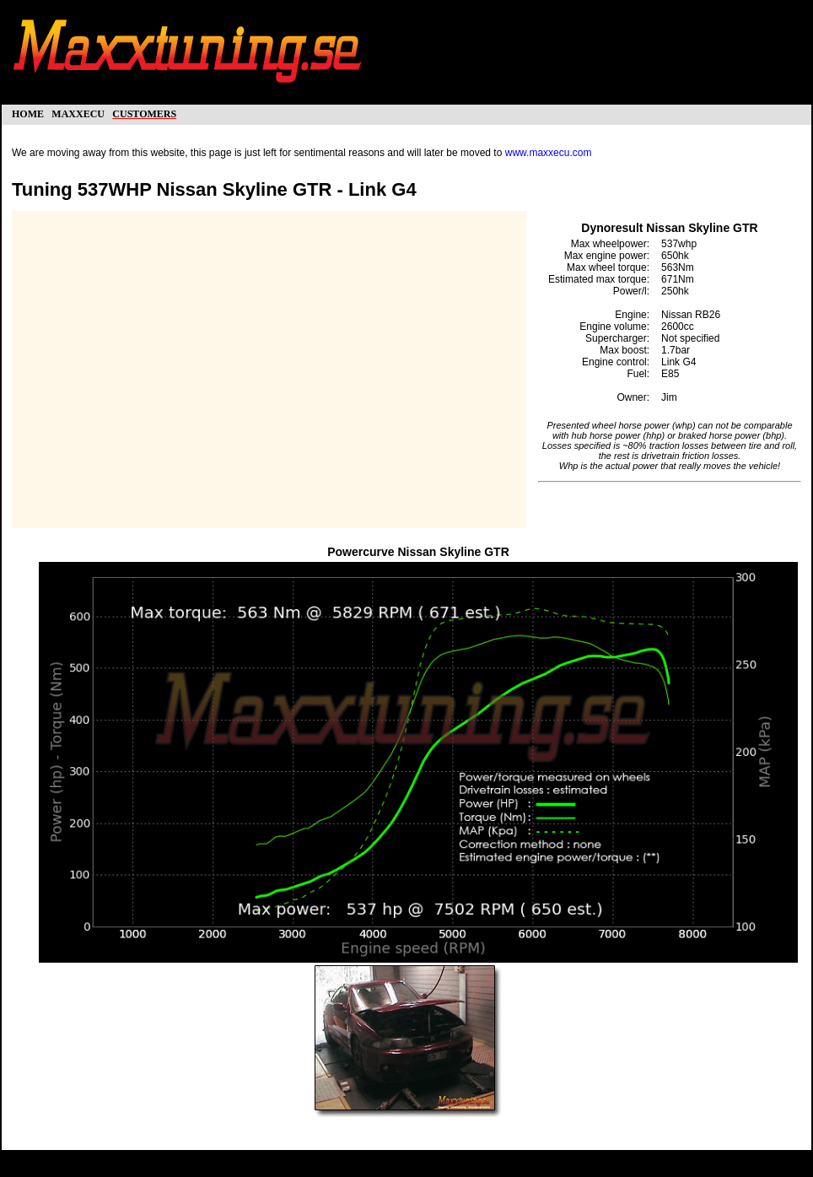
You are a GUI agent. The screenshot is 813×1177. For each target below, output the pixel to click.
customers (144, 113)
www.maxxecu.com (548, 153)
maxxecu (78, 113)
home (28, 113)
